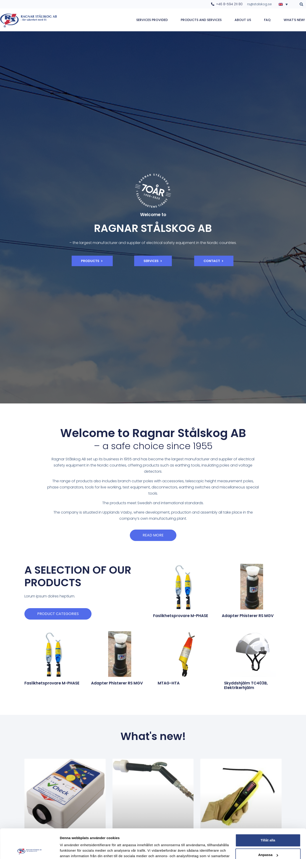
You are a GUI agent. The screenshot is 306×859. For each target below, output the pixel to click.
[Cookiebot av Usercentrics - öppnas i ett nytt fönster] (30, 850)
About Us (243, 20)
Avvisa (267, 840)
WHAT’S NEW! (294, 20)
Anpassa (268, 825)
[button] (301, 4)
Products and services (201, 20)
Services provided (152, 20)
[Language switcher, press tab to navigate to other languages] (284, 4)
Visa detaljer (70, 850)
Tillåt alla (268, 811)
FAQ (267, 20)
